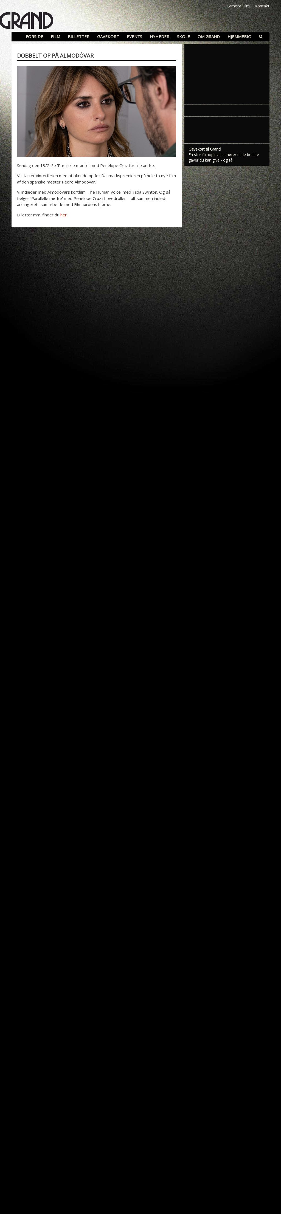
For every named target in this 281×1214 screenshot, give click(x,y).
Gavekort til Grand (205, 149)
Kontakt (262, 6)
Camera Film (238, 6)
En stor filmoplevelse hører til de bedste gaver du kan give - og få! (224, 157)
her (63, 215)
